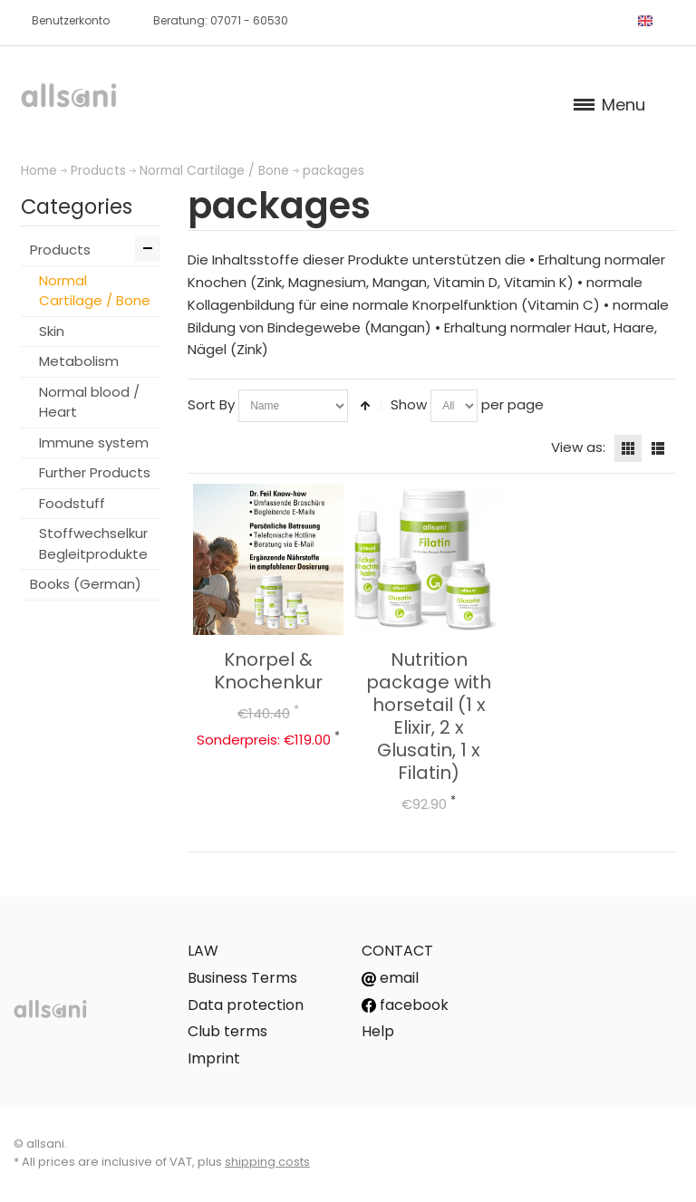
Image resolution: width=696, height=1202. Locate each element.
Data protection (246, 1005)
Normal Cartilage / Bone (214, 170)
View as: (578, 447)
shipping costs (267, 1161)
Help (378, 1031)
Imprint (214, 1058)
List (658, 448)
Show (409, 404)
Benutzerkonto (71, 20)
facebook (405, 1005)
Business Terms (242, 977)
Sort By (211, 404)
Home (39, 170)
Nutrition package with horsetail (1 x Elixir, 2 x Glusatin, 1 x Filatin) (428, 716)
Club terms (227, 1031)
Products (98, 170)
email (390, 977)
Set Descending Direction (365, 405)
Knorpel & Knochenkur (268, 671)
